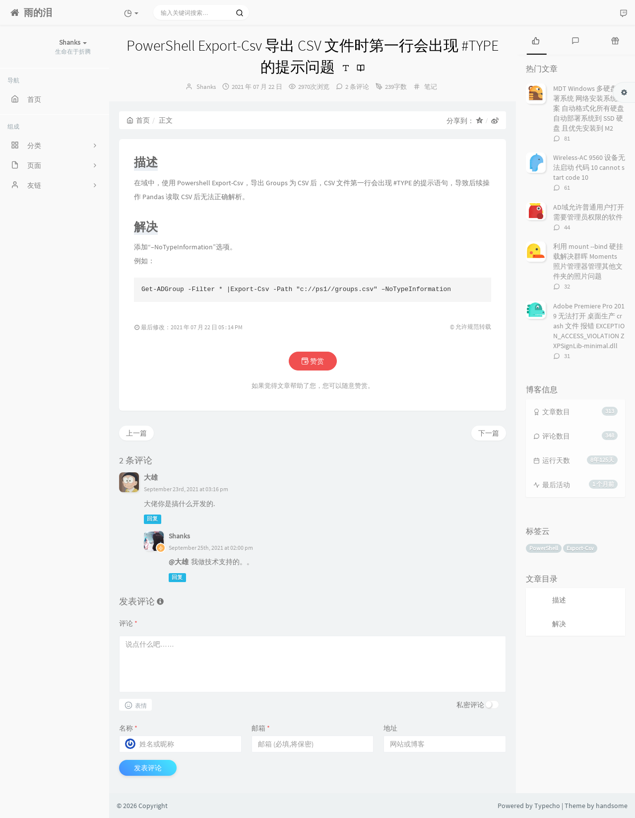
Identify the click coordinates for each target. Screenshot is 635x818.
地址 (390, 728)
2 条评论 (357, 86)
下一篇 (488, 433)
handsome (612, 805)
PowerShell (543, 548)
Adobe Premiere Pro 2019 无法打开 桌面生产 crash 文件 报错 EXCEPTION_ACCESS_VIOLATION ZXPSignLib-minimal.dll (589, 325)
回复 (152, 519)
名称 (128, 728)
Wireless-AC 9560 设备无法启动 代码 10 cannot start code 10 (589, 167)
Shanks (206, 86)
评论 (128, 623)
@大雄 (179, 561)
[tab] (536, 40)
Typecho (547, 805)
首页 (138, 120)
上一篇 (136, 433)
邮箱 (261, 728)
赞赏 (313, 361)
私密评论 (470, 704)
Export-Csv (580, 548)
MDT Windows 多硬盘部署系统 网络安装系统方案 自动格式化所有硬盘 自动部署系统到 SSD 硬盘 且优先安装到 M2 (588, 108)
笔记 (430, 86)
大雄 (151, 477)
